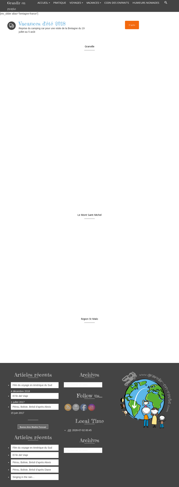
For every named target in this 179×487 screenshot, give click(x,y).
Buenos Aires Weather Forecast (33, 427)
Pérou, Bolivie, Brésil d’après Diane (32, 469)
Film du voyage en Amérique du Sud (32, 385)
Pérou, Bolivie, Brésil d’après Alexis (32, 406)
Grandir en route (16, 6)
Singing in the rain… (24, 477)
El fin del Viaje (21, 396)
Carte (132, 24)
